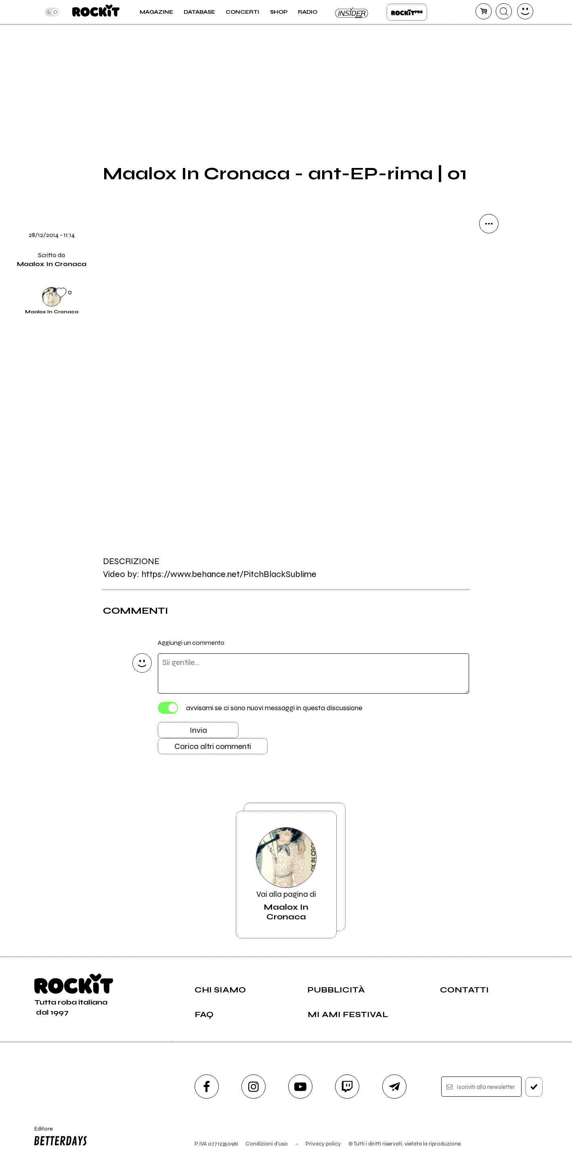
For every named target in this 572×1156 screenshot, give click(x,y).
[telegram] (394, 1086)
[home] (95, 12)
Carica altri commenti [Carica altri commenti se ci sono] (212, 746)
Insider (352, 12)
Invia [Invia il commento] (198, 730)
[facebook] (207, 1086)
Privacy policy (323, 1143)
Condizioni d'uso (266, 1143)
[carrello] (484, 11)
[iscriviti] (534, 1087)
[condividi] (489, 223)
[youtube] (300, 1086)
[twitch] (347, 1086)
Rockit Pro (407, 12)
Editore (59, 1137)
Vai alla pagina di (286, 874)
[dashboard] (525, 11)
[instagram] (253, 1086)
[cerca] (504, 11)
